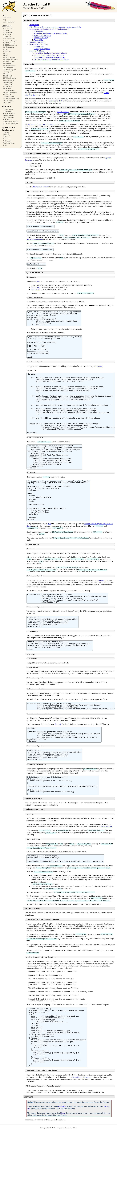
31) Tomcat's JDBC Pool (11, 99)
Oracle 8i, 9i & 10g (41, 38)
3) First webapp (8, 33)
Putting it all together (42, 49)
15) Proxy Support (9, 57)
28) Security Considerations (8, 89)
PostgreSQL (38, 40)
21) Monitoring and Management (9, 71)
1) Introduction (8, 28)
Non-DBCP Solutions (37, 42)
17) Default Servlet (9, 61)
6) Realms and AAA (9, 39)
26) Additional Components (8, 83)
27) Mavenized (8, 86)
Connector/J (35, 289)
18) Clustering (7, 63)
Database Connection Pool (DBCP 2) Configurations (48, 29)
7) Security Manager (10, 41)
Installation (38, 31)
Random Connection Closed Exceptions (49, 55)
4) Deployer (7, 35)
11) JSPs (5, 49)
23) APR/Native (8, 76)
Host (60, 101)
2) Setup (6, 30)
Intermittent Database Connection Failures (50, 53)
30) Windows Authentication (8, 95)
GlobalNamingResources (81, 1142)
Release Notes (8, 109)
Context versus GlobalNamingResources (49, 57)
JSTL (49, 555)
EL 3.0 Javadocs (8, 119)
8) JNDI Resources (9, 43)
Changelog (6, 135)
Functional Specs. (9, 143)
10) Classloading (8, 47)
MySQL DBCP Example (42, 36)
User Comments (8, 22)
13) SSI (5, 53)
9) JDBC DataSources (10, 45)
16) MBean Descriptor (10, 59)
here (63, 1178)
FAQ (4, 20)
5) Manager (7, 37)
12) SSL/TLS (7, 51)
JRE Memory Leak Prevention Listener (42, 124)
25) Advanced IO (8, 80)
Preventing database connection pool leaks (50, 33)
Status (5, 137)
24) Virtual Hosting (9, 78)
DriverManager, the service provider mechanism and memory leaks (55, 27)
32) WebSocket (8, 101)
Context (52, 101)
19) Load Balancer (9, 66)
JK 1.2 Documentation (10, 124)
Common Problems (36, 51)
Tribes (5, 145)
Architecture (7, 141)
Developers (7, 139)
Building (6, 133)
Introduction (34, 25)
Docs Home (7, 18)
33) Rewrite (7, 103)
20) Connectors (8, 68)
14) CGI (5, 55)
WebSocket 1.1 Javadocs (11, 121)
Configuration (7, 111)
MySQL (38, 283)
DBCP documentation (41, 187)
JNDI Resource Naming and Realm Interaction (51, 59)
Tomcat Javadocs (9, 113)
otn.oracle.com (106, 873)
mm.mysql (35, 291)
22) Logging (7, 74)
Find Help (62, 1171)
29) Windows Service (10, 92)
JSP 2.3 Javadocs (8, 117)
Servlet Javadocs (8, 115)
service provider (63, 112)
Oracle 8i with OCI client (38, 44)
